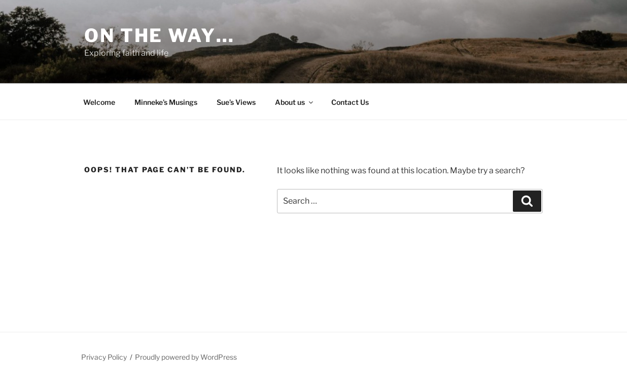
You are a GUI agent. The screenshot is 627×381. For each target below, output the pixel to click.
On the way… (159, 35)
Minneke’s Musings (165, 102)
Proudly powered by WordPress (186, 357)
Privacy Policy (104, 357)
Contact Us (350, 102)
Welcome (99, 102)
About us (295, 102)
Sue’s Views (236, 102)
